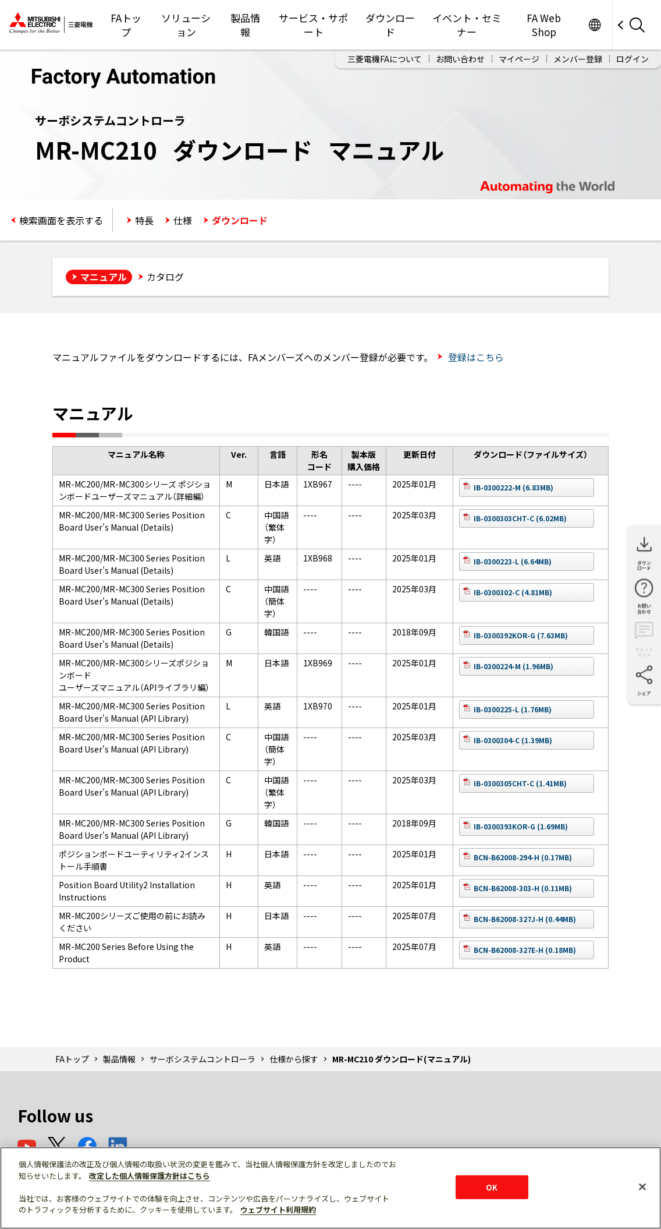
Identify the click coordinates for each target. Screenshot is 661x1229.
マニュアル (103, 277)
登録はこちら (475, 357)
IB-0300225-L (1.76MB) (513, 709)
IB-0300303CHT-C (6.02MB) (520, 518)
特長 (144, 220)
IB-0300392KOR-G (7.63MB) (521, 635)
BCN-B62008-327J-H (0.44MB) (525, 919)
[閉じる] (642, 1186)
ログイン (632, 59)
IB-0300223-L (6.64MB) (513, 561)
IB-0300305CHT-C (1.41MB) (520, 783)
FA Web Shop (544, 24)
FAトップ (126, 24)
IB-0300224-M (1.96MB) (513, 666)
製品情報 (245, 24)
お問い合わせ (460, 59)
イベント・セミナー (467, 24)
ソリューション (186, 24)
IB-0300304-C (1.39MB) (513, 740)
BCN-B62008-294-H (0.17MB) (523, 857)
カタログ (165, 277)
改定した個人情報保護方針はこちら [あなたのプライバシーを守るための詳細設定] (149, 1175)
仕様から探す (293, 1059)
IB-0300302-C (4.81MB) (513, 592)
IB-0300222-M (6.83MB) (513, 487)
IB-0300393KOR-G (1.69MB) (521, 826)
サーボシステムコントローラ (202, 1059)
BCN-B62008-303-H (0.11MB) (523, 888)
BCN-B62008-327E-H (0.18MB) (525, 950)
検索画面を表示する (61, 220)
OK (491, 1186)
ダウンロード (390, 24)
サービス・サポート (313, 24)
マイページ (519, 59)
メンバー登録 (577, 59)
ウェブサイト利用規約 (278, 1209)
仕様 (182, 220)
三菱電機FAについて (384, 59)
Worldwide (594, 25)
